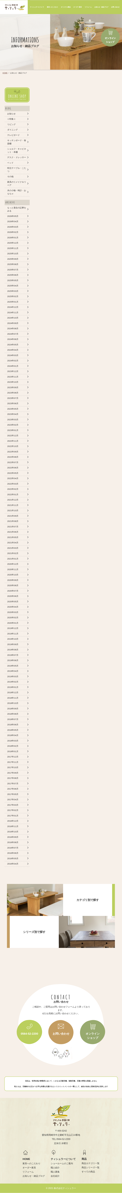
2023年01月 (12, 430)
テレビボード (13, 135)
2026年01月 (12, 237)
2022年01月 (12, 494)
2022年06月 (12, 467)
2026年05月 (12, 216)
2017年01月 (12, 815)
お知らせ (11, 113)
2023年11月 (12, 377)
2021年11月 (12, 505)
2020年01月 (12, 623)
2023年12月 (12, 371)
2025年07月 (12, 269)
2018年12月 (12, 692)
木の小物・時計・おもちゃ (16, 192)
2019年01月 (12, 687)
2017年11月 (12, 762)
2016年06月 (12, 853)
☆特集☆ (11, 119)
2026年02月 (12, 232)
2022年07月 (12, 462)
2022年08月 (12, 457)
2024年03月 (12, 355)
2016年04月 (12, 864)
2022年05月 (12, 473)
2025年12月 (12, 243)
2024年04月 (12, 350)
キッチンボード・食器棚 (16, 142)
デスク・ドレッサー (16, 157)
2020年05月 (12, 601)
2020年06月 (12, 596)
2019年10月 (12, 639)
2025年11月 (12, 248)
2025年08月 (12, 264)
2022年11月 (12, 441)
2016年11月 (12, 826)
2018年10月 (12, 703)
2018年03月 (12, 740)
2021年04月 (12, 542)
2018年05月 (12, 730)
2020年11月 (12, 569)
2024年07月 (12, 334)
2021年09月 (12, 516)
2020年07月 (12, 591)
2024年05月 (12, 344)
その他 (10, 176)
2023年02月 (12, 425)
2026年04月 (12, 221)
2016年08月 (12, 842)
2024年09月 (12, 323)
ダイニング (12, 129)
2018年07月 (12, 719)
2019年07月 (12, 655)
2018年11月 (12, 698)
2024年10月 (12, 318)
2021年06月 (12, 532)
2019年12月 (12, 628)
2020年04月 (12, 607)
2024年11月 (12, 312)
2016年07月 (12, 848)
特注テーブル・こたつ (16, 169)
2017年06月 (12, 789)
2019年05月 (12, 666)
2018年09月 (12, 708)
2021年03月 (12, 548)
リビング (11, 124)
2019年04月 (12, 671)
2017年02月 (12, 810)
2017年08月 (12, 778)
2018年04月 (12, 735)
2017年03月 (12, 805)
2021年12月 (12, 500)
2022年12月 (12, 435)
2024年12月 (12, 307)
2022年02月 (12, 489)
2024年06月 (12, 339)
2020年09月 (12, 580)
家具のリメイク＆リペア (16, 183)
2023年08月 (12, 393)
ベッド (10, 163)
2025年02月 (12, 296)
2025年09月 (12, 259)
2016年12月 (12, 821)
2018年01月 (12, 751)
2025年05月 (12, 280)
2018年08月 (12, 714)
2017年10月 (12, 767)
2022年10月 (12, 446)
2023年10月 (12, 382)
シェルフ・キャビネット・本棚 (16, 150)
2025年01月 (12, 302)
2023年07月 (12, 398)
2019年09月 (12, 644)
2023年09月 (12, 387)
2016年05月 (12, 858)
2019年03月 (12, 676)
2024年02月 (12, 360)
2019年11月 (12, 633)
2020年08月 (12, 585)
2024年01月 (12, 366)
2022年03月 (12, 484)
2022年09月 (12, 451)
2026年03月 (12, 227)
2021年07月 (12, 526)
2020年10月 (12, 574)
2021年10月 (12, 510)
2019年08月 (12, 649)
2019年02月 (12, 682)
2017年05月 (12, 794)
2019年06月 (12, 660)
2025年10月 (12, 253)
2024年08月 (12, 328)
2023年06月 (12, 403)
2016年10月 (12, 831)
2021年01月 (12, 559)
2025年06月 (12, 275)
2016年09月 (12, 837)
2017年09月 (12, 773)
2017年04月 (12, 799)
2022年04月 (12, 478)
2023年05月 (12, 409)
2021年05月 (12, 537)
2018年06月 (12, 724)
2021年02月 (12, 553)
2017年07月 (12, 783)
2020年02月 (12, 617)
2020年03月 (12, 612)
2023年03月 (12, 419)
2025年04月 (12, 285)
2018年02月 (12, 746)
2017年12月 (12, 756)
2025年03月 (12, 291)
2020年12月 (12, 564)
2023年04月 (12, 414)
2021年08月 (12, 521)
